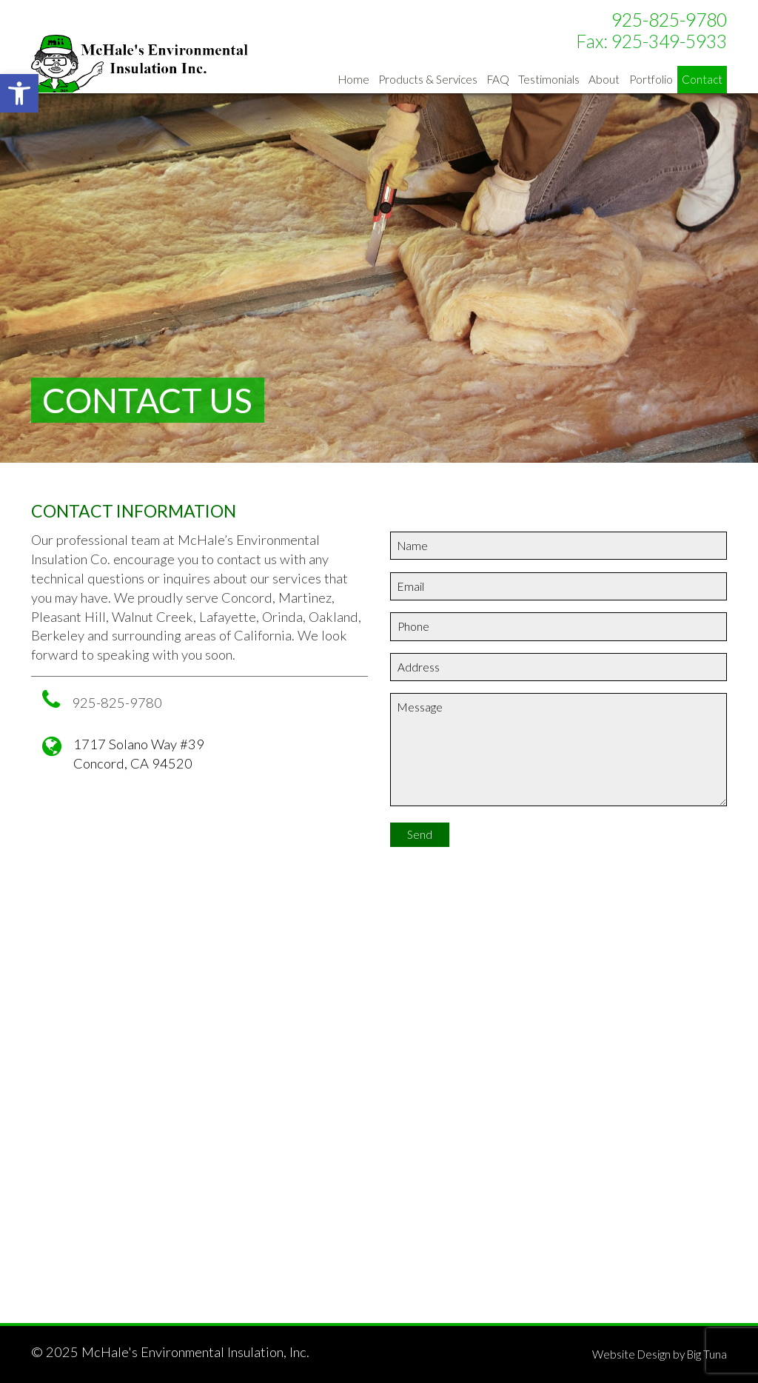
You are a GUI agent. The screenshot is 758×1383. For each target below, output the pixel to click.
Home (353, 79)
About (604, 79)
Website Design (631, 1354)
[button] (19, 93)
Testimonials (549, 79)
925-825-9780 (669, 19)
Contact (702, 79)
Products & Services (427, 79)
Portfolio (651, 79)
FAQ (498, 79)
